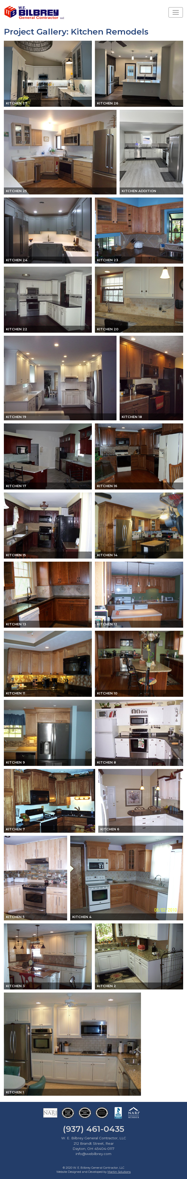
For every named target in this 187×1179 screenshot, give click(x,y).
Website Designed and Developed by (93, 1172)
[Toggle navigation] (175, 12)
